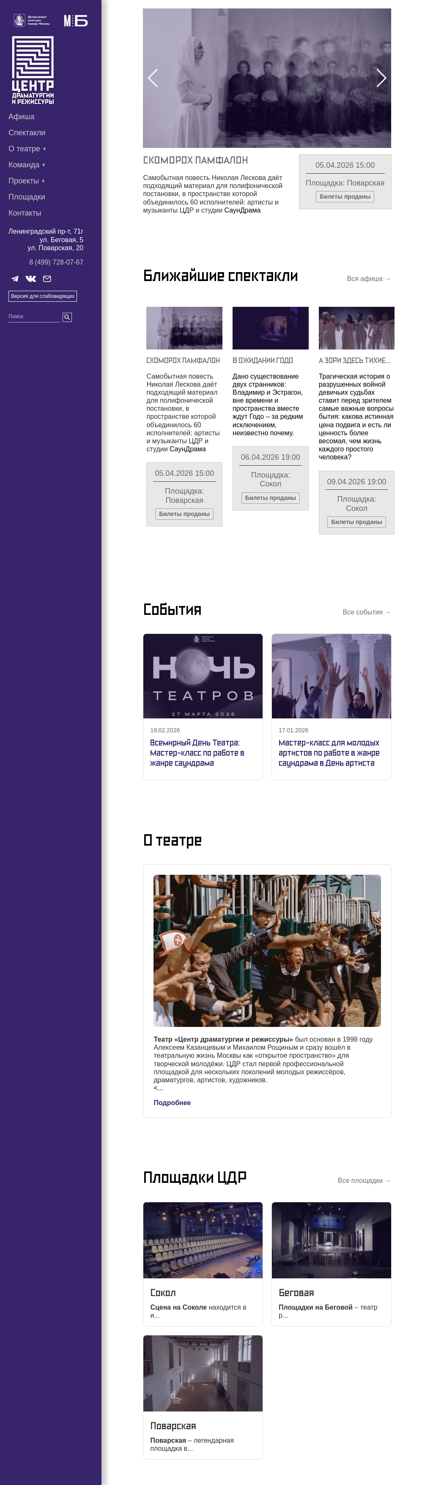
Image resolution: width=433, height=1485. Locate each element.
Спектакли (27, 132)
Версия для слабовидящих (42, 296)
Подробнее (172, 1102)
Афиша (21, 116)
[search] (67, 317)
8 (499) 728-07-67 (56, 262)
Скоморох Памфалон (195, 160)
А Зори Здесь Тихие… (355, 360)
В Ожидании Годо (263, 360)
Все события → (367, 612)
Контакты (24, 213)
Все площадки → (365, 1180)
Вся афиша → (369, 278)
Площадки (26, 197)
